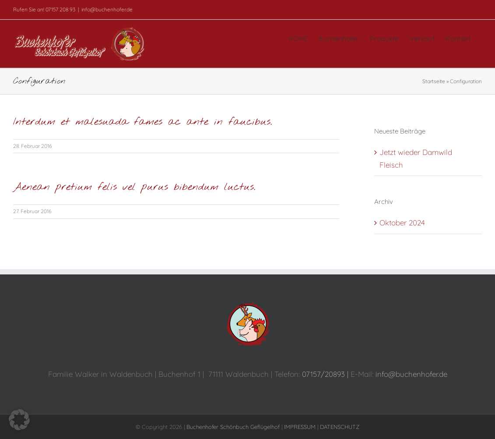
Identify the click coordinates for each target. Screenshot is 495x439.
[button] (19, 419)
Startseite (433, 81)
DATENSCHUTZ (339, 426)
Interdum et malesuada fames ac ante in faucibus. (142, 122)
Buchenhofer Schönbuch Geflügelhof (233, 426)
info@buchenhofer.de (107, 9)
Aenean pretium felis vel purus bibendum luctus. (134, 187)
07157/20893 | (326, 374)
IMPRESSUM (300, 426)
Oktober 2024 (402, 222)
